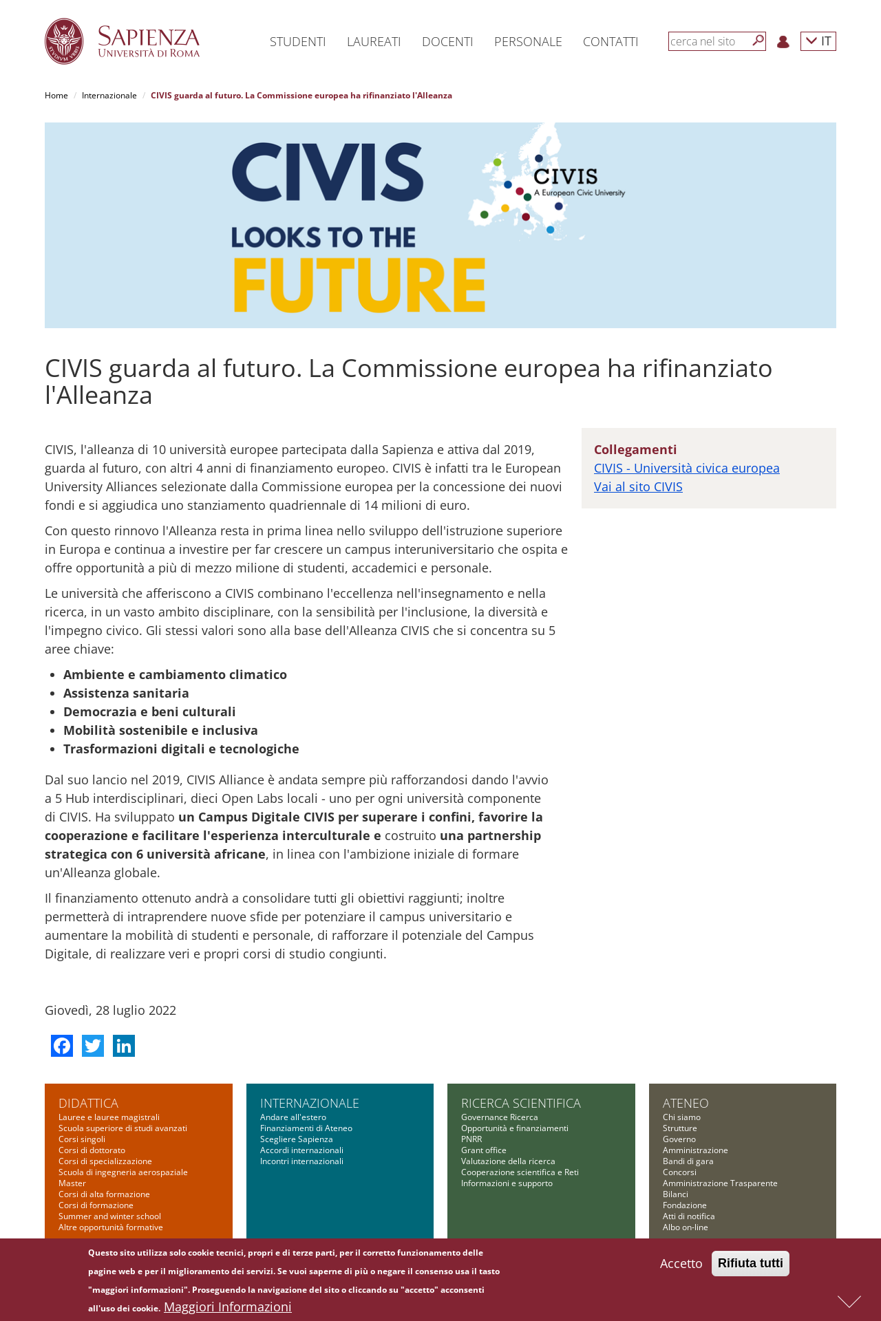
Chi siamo (682, 1117)
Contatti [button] (611, 41)
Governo (679, 1139)
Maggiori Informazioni (228, 1310)
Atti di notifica (689, 1216)
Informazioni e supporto (507, 1183)
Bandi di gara (688, 1161)
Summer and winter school (110, 1216)
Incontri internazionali (301, 1161)
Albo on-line (685, 1227)
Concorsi (680, 1172)
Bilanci (675, 1194)
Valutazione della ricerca (508, 1161)
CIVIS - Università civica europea (687, 468)
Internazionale (109, 95)
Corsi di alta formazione (104, 1194)
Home (56, 95)
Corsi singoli (82, 1139)
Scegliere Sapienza (296, 1139)
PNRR (471, 1139)
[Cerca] (758, 40)
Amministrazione (695, 1150)
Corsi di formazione (96, 1205)
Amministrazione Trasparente (720, 1183)
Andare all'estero (293, 1117)
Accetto (681, 1266)
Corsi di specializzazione (105, 1161)
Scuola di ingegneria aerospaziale (123, 1172)
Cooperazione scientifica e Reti (520, 1172)
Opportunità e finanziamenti (515, 1128)
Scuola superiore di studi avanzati (123, 1128)
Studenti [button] (298, 41)
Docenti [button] (448, 41)
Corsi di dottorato (92, 1150)
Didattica (88, 1103)
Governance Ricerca (499, 1117)
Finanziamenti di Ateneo (306, 1128)
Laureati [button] (374, 41)
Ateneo (686, 1103)
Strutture (680, 1128)
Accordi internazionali (301, 1150)
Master (72, 1183)
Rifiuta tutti (750, 1267)
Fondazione (685, 1205)
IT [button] (818, 40)
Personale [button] (528, 41)
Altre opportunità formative (111, 1227)
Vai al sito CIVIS (638, 486)
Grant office (484, 1150)
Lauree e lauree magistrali (109, 1117)
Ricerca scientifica (521, 1103)
